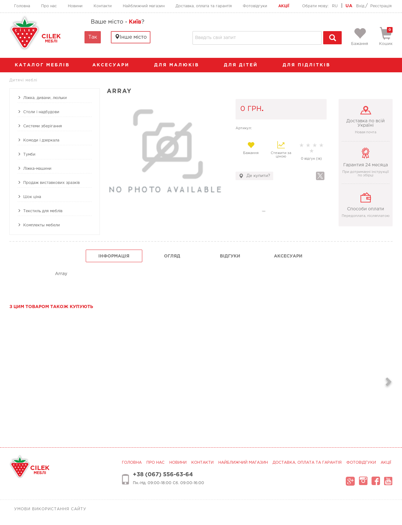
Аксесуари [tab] (288, 256)
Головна (22, 6)
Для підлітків (310, 65)
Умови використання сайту (50, 509)
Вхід (360, 6)
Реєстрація (381, 6)
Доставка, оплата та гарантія (204, 6)
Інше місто (131, 37)
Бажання (251, 148)
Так (92, 37)
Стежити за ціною (281, 149)
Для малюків (179, 65)
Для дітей (244, 65)
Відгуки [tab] (230, 256)
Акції (283, 6)
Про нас (49, 6)
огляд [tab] (172, 256)
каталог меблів (44, 65)
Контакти (103, 6)
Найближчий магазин (144, 6)
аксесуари (114, 65)
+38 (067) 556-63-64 (163, 474)
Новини (75, 6)
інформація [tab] (113, 256)
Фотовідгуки (255, 6)
